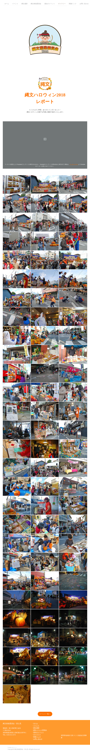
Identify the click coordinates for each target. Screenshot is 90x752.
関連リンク (72, 3)
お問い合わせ (84, 3)
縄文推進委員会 (36, 3)
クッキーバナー (74, 164)
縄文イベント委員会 (40, 730)
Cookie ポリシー (12, 747)
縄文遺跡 (24, 3)
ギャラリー (62, 3)
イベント (15, 3)
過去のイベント (49, 3)
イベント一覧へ (45, 714)
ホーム (6, 3)
